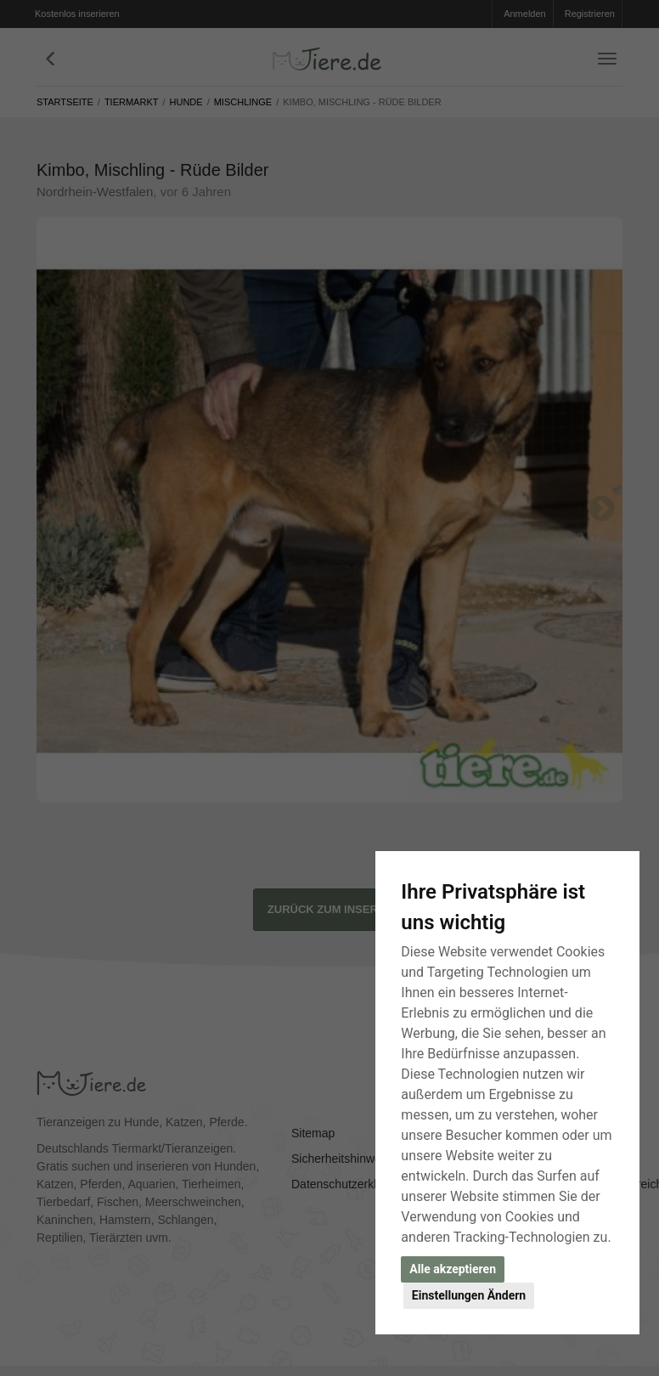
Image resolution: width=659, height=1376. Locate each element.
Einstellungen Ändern (469, 1295)
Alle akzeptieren (452, 1269)
